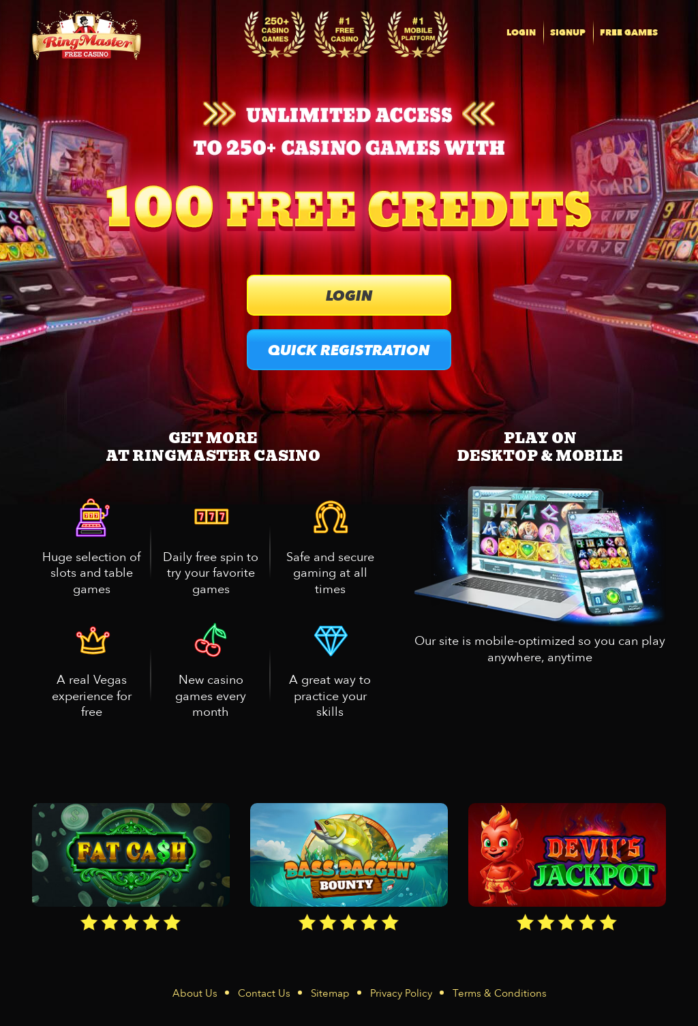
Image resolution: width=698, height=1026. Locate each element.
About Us (194, 993)
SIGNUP (568, 33)
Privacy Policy (401, 993)
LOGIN (521, 33)
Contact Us (264, 993)
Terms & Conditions (500, 993)
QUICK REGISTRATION (349, 351)
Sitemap (330, 993)
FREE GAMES (629, 33)
